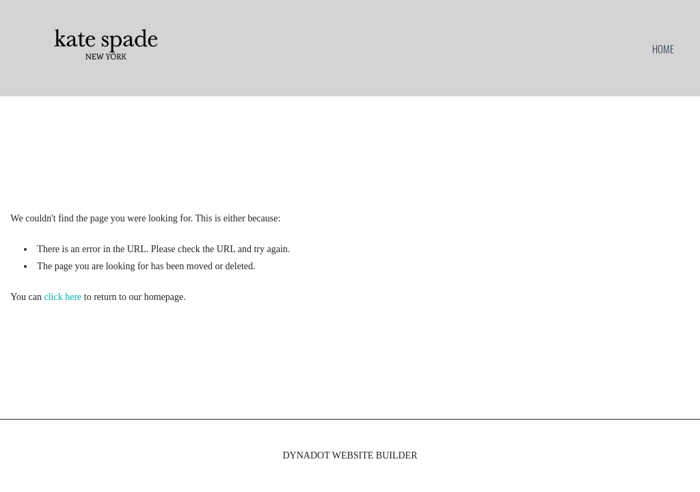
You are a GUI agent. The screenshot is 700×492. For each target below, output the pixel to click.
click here (63, 297)
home (663, 48)
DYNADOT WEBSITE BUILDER (349, 455)
